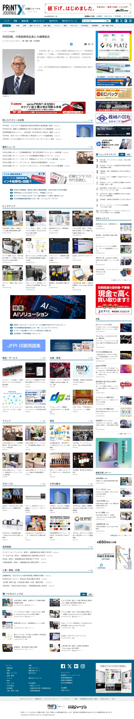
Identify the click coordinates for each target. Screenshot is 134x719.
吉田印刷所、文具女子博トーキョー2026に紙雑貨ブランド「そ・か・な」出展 (115, 189)
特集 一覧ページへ (126, 433)
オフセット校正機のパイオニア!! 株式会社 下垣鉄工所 (32, 330)
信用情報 (95, 25)
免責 (75, 699)
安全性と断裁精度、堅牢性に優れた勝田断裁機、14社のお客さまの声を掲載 (40, 190)
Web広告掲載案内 (67, 683)
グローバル (73, 25)
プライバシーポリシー (51, 699)
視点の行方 (53, 21)
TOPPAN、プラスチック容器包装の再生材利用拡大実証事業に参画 (115, 166)
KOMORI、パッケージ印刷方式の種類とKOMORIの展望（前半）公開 (115, 183)
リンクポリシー (66, 699)
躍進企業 (25, 21)
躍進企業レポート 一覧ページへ (121, 535)
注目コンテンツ (39, 21)
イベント (57, 25)
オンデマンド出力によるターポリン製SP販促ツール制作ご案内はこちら (39, 196)
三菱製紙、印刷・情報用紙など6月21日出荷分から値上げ (115, 172)
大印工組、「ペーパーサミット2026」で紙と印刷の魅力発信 (115, 161)
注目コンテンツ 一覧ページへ (122, 280)
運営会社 (38, 699)
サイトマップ (128, 16)
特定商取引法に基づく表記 (88, 699)
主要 (24, 25)
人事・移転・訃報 (107, 25)
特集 (15, 21)
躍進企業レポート (34, 670)
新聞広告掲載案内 (66, 680)
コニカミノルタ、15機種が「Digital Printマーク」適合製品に (115, 178)
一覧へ (91, 120)
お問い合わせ (108, 16)
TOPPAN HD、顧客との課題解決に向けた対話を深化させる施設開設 (115, 195)
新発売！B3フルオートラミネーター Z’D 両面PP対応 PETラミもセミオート (40, 325)
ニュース (8, 665)
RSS (113, 699)
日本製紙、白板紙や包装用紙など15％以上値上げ (115, 199)
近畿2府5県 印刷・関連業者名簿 (40, 688)
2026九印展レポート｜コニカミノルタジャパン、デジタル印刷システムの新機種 (115, 212)
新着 (17, 25)
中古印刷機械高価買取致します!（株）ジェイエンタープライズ (36, 198)
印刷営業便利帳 (35, 691)
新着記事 (10, 668)
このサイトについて (25, 699)
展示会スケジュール (69, 21)
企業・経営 (46, 25)
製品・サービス (35, 25)
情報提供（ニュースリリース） (71, 675)
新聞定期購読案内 (66, 678)
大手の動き (84, 25)
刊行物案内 (118, 16)
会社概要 (99, 16)
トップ (6, 21)
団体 (65, 25)
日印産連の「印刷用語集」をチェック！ (28, 333)
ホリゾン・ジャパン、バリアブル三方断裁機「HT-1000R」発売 (114, 206)
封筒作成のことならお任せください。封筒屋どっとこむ (33, 193)
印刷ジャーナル (35, 686)
